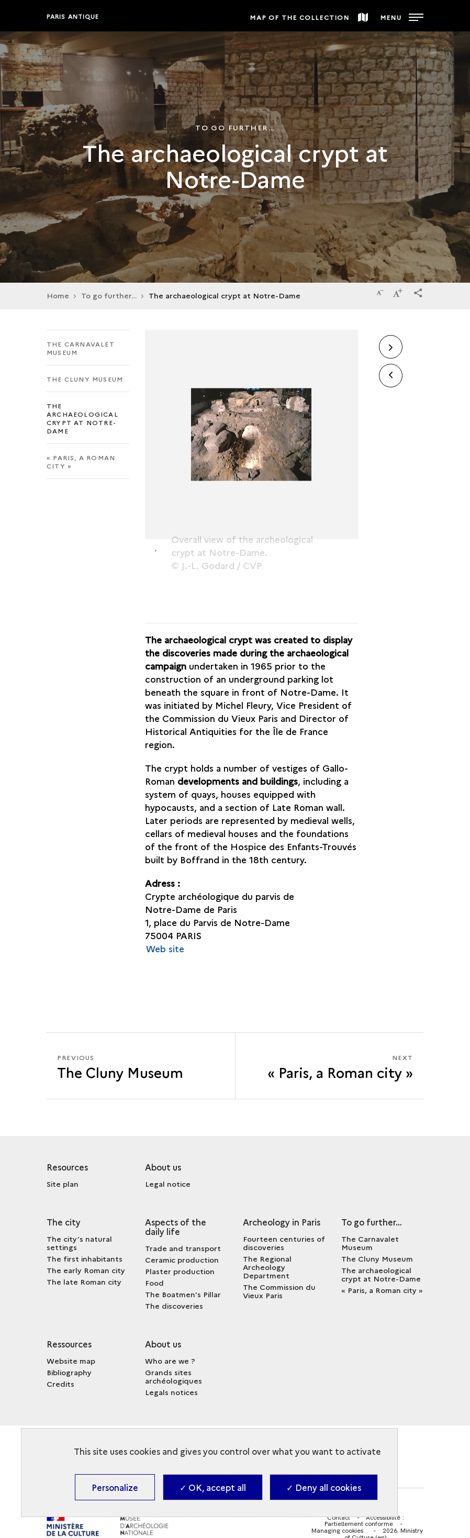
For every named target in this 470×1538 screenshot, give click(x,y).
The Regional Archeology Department (267, 1266)
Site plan (63, 1183)
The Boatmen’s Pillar (183, 1294)
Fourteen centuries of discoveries (284, 1242)
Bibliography (69, 1372)
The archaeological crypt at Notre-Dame (82, 418)
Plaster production (180, 1271)
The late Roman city (84, 1281)
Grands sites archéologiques (173, 1376)
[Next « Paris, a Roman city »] (329, 1065)
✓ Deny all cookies (323, 1487)
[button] (418, 291)
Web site (165, 948)
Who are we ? (170, 1360)
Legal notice (168, 1183)
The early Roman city (86, 1270)
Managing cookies (337, 1530)
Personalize (115, 1487)
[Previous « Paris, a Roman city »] (141, 1065)
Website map (71, 1360)
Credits (60, 1383)
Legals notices (171, 1392)
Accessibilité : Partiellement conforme (364, 1520)
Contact (338, 1517)
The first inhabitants (84, 1258)
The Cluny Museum (85, 378)
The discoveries (174, 1305)
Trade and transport (183, 1248)
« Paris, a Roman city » (81, 461)
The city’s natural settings (79, 1242)
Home (58, 295)
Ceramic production (182, 1259)
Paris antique (73, 16)
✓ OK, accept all (213, 1487)
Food (154, 1282)
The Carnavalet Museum (81, 347)
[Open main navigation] (401, 15)
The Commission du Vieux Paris (279, 1290)
